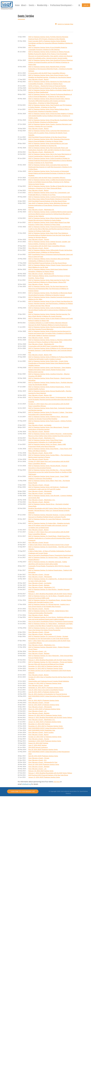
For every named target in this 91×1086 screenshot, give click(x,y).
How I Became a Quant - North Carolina (41, 732)
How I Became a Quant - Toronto (38, 239)
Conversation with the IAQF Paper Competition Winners (46, 346)
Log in (86, 5)
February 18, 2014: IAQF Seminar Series (40, 771)
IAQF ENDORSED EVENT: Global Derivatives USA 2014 (45, 728)
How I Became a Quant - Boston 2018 (40, 453)
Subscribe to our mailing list (23, 791)
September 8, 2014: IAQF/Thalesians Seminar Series (44, 741)
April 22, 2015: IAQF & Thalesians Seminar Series (43, 704)
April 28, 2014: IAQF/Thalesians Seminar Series (43, 756)
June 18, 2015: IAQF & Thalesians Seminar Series (43, 692)
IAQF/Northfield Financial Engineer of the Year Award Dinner (47, 88)
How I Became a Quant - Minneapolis (40, 491)
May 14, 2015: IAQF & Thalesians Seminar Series (43, 700)
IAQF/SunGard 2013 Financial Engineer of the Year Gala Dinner (48, 775)
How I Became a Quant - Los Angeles (39, 425)
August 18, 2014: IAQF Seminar (38, 743)
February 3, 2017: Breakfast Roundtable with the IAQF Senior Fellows (50, 593)
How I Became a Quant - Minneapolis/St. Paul (42, 762)
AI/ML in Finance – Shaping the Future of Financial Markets (47, 86)
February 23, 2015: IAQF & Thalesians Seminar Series (45, 715)
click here (57, 782)
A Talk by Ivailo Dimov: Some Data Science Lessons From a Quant (48, 544)
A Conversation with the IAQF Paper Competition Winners (46, 73)
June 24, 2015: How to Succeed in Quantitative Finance (45, 690)
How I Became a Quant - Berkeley (38, 431)
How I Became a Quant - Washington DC (41, 152)
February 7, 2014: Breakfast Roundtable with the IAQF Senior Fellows (50, 773)
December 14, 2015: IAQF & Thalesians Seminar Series (45, 666)
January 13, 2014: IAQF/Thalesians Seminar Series (44, 777)
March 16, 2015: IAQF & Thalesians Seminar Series (44, 709)
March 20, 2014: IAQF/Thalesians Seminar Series (43, 764)
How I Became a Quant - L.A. (37, 651)
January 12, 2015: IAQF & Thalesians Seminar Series (44, 722)
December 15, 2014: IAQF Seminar (39, 724)
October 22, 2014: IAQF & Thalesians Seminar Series (44, 736)
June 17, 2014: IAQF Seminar (37, 745)
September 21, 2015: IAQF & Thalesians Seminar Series (45, 687)
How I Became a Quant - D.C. (37, 760)
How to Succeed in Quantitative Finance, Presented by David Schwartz (50, 555)
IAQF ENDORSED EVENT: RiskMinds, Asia (41, 730)
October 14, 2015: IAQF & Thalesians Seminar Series (44, 683)
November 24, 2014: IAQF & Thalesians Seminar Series (45, 726)
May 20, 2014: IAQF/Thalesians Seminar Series (43, 749)
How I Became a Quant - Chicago (38, 485)
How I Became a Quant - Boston (38, 79)
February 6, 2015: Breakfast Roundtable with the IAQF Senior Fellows (50, 717)
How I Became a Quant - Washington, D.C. (41, 438)
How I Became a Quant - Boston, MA (40, 354)
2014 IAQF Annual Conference (38, 747)
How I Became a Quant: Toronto (38, 459)
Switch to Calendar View (65, 24)
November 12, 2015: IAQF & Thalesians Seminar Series (45, 668)
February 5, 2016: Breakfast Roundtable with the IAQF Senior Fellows (50, 660)
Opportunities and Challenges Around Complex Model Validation (48, 681)
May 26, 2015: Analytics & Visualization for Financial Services (47, 694)
